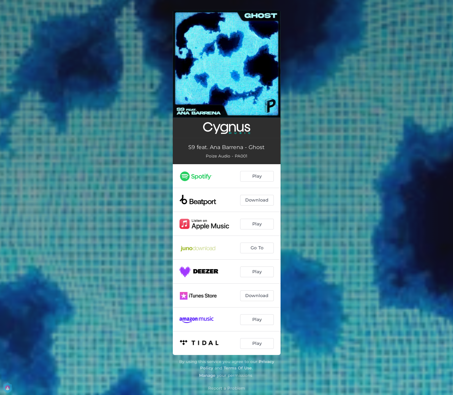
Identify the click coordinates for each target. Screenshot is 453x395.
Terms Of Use (238, 367)
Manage (207, 375)
